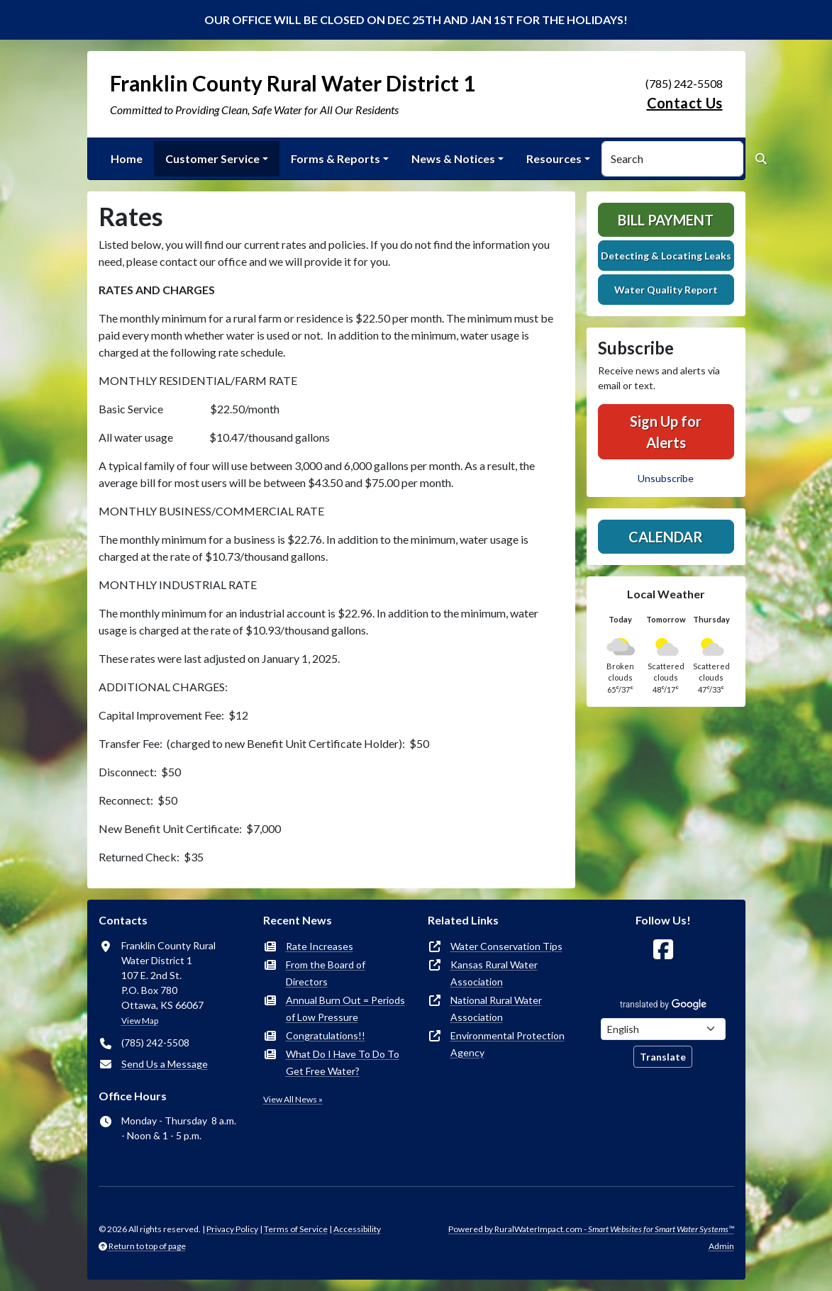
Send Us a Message (164, 1064)
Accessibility (357, 1229)
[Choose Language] (663, 1029)
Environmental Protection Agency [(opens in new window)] (507, 1043)
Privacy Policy (232, 1229)
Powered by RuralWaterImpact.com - (591, 1229)
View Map (139, 1020)
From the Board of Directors (325, 973)
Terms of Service (296, 1229)
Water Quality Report (666, 290)
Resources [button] (554, 158)
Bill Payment (666, 219)
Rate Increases (319, 946)
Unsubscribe (666, 478)
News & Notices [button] (453, 158)
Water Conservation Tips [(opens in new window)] (506, 946)
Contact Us (685, 102)
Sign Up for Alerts (665, 432)
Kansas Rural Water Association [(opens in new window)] (494, 973)
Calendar (665, 536)
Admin (721, 1246)
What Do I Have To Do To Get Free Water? (342, 1062)
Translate (663, 1057)
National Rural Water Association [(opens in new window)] (496, 1008)
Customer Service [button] (212, 158)
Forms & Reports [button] (335, 158)
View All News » (293, 1099)
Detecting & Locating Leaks (666, 256)
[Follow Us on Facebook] (663, 949)
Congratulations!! (325, 1035)
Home (127, 158)
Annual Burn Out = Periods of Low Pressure (345, 1008)
